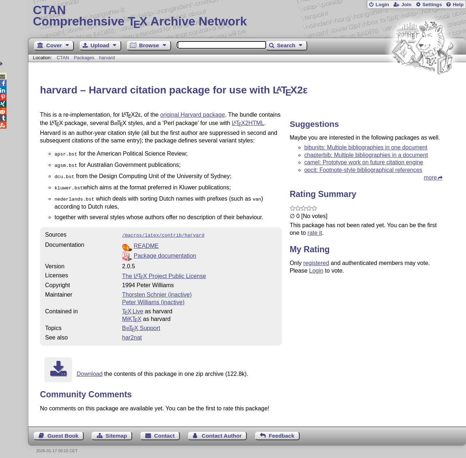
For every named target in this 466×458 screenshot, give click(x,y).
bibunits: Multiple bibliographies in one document (365, 147)
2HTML (248, 123)
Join (406, 4)
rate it (315, 233)
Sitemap (116, 431)
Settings (432, 4)
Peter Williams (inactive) (153, 298)
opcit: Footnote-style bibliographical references (363, 170)
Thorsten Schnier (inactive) (156, 290)
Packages (85, 57)
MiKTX (131, 315)
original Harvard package (192, 115)
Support (141, 324)
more (430, 177)
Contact (164, 431)
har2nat (132, 333)
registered (316, 263)
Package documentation (165, 251)
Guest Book (62, 431)
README (146, 241)
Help (458, 4)
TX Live (132, 307)
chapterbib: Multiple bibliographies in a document (366, 155)
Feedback (281, 431)
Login (382, 4)
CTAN (63, 57)
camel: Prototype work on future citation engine (363, 162)
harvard (107, 57)
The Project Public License (164, 272)
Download (89, 369)
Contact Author (222, 431)
